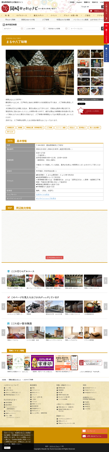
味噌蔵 (20, 127)
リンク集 (8, 388)
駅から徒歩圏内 (94, 127)
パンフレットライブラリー (13, 411)
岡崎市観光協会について (12, 395)
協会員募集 (9, 402)
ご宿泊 (34, 399)
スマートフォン (55, 446)
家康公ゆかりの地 (28, 20)
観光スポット (36, 392)
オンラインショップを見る (46, 198)
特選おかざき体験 (63, 20)
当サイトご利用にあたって (13, 392)
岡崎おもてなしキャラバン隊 (67, 423)
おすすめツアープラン (98, 20)
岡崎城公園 (62, 388)
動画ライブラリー (11, 413)
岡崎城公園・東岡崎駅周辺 (34, 127)
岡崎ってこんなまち (106, 33)
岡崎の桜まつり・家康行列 (66, 407)
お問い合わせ (9, 390)
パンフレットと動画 (80, 20)
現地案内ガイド (36, 408)
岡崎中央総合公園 (63, 395)
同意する (7, 447)
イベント (34, 395)
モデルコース (36, 390)
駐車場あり (82, 127)
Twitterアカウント (90, 390)
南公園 (60, 392)
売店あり (72, 127)
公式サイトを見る (42, 194)
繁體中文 (87, 2)
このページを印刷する (90, 99)
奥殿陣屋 (61, 390)
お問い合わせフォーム (94, 436)
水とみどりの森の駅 (64, 397)
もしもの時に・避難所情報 (39, 413)
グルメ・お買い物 (37, 397)
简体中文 (95, 2)
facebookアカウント (90, 388)
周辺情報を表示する (54, 257)
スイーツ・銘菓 (60, 127)
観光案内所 (35, 406)
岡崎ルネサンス (63, 421)
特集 (33, 388)
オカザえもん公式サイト (65, 419)
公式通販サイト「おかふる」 (106, 53)
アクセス (34, 401)
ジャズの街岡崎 (63, 399)
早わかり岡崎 (10, 20)
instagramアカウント (91, 392)
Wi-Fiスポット (36, 410)
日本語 (72, 2)
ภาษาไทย (103, 2)
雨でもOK (10, 132)
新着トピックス (36, 404)
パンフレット (91, 431)
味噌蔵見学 (10, 127)
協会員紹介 (9, 405)
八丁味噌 (45, 20)
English (79, 2)
